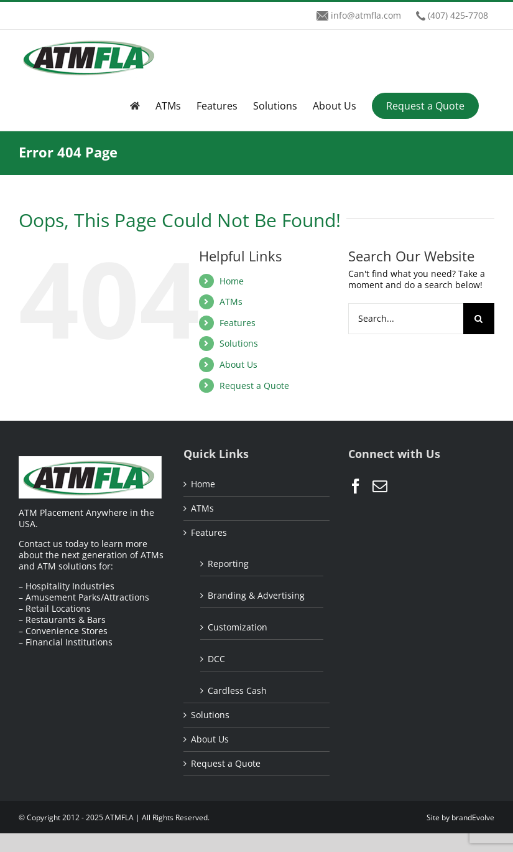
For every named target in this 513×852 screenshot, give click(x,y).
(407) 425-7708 (458, 15)
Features (238, 323)
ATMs (231, 301)
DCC (216, 659)
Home (232, 281)
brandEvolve (472, 817)
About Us (238, 364)
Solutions (239, 343)
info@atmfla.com (366, 15)
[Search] (478, 318)
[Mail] (379, 486)
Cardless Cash (237, 690)
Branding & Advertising (256, 595)
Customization (237, 627)
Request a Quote (254, 385)
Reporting (228, 563)
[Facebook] (355, 486)
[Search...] (405, 318)
